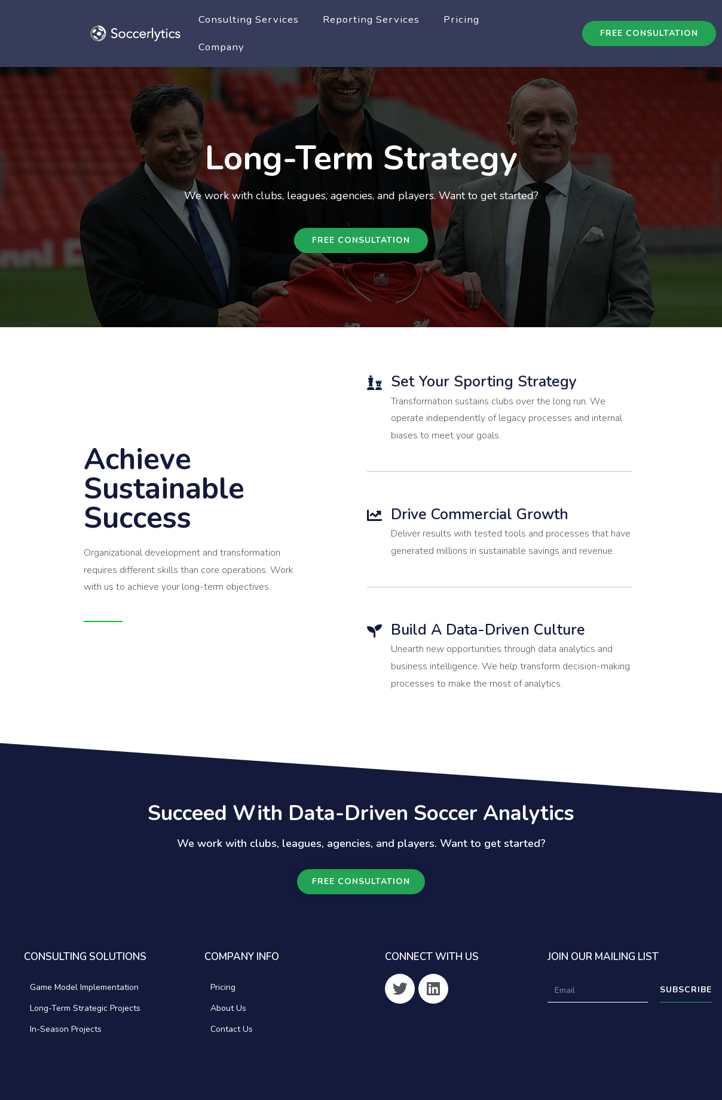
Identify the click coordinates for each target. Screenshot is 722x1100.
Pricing (461, 19)
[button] (649, 33)
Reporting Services (371, 19)
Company (221, 47)
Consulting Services (248, 19)
